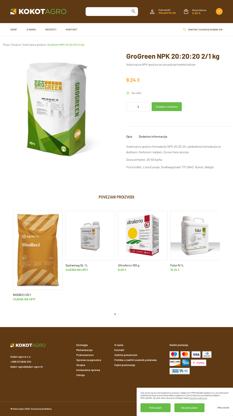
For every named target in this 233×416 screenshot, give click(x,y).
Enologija (82, 345)
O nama (31, 29)
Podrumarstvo (85, 355)
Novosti (50, 29)
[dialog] (185, 402)
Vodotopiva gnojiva (33, 44)
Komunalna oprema (88, 370)
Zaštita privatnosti (125, 355)
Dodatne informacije (153, 136)
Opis (129, 136)
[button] (115, 314)
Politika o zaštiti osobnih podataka (135, 360)
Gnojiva (15, 44)
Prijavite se (167, 12)
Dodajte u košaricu (167, 106)
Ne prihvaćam (189, 407)
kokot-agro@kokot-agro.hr (26, 366)
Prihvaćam (155, 407)
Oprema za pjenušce (88, 360)
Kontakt (71, 29)
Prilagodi (223, 407)
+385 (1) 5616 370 (20, 361)
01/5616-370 (216, 29)
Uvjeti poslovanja (124, 365)
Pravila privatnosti (197, 398)
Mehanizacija (84, 350)
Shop (13, 29)
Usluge (80, 375)
